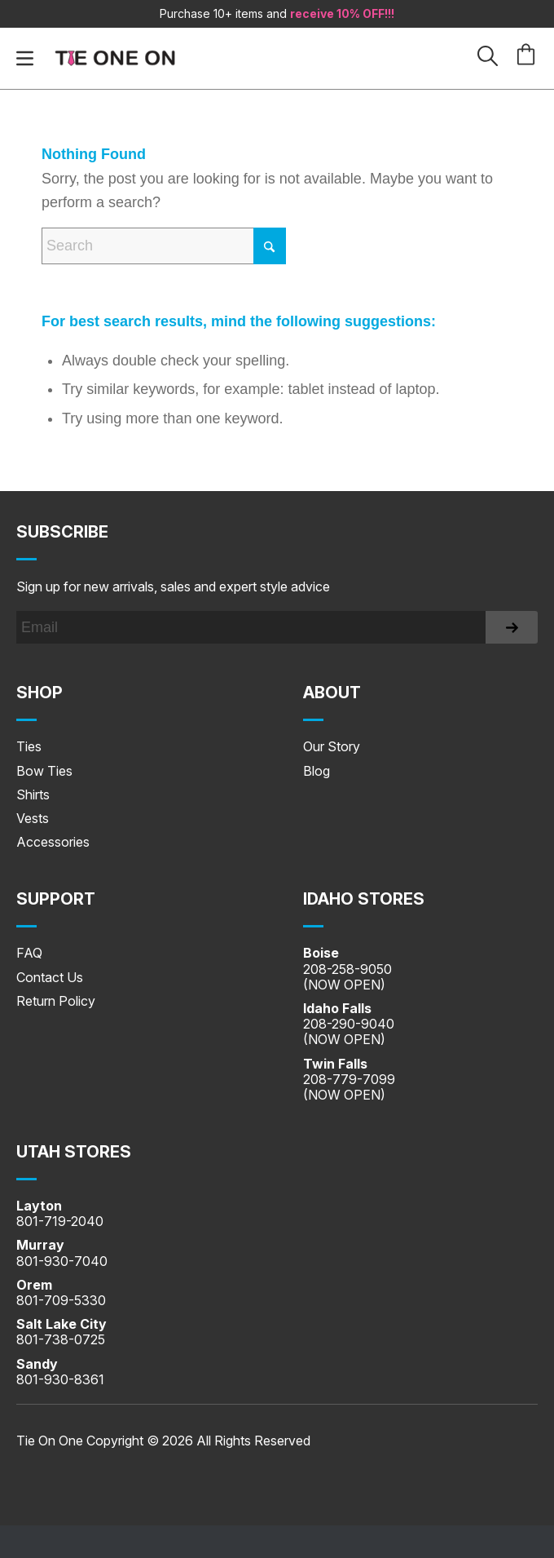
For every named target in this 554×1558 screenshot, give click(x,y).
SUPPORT (55, 899)
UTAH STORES (73, 1152)
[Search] (164, 246)
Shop (39, 692)
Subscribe (62, 532)
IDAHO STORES (363, 899)
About (332, 692)
